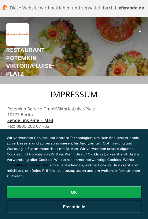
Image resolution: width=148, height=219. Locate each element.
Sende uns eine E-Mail (30, 120)
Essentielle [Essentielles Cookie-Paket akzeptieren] (74, 206)
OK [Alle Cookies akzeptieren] (74, 192)
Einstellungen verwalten (27, 165)
